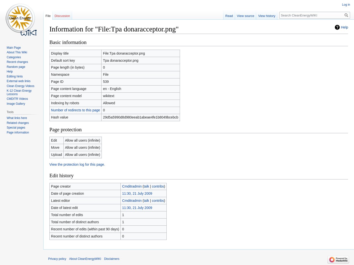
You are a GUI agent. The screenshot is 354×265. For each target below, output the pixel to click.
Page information (18, 132)
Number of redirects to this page (75, 110)
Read (229, 16)
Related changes (18, 123)
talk (146, 186)
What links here (17, 118)
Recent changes (17, 62)
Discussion (62, 16)
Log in (346, 4)
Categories (14, 57)
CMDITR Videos (17, 99)
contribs (158, 186)
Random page (16, 67)
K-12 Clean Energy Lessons (19, 92)
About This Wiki (17, 52)
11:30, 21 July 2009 (137, 193)
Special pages (16, 127)
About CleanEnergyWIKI (85, 259)
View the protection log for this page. (77, 164)
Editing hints (15, 76)
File (48, 16)
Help (344, 27)
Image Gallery (16, 103)
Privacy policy (57, 259)
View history (266, 16)
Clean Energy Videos (20, 86)
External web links (18, 81)
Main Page (14, 47)
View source (245, 16)
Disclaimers (111, 259)
